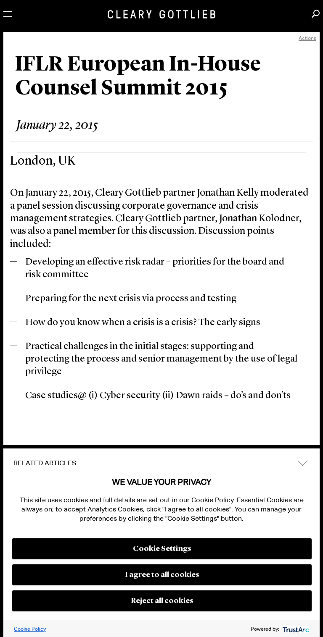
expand (303, 463)
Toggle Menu (7, 14)
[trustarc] (295, 629)
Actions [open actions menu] (307, 38)
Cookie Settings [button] (162, 549)
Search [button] (316, 14)
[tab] (161, 463)
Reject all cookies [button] (162, 601)
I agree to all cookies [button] (162, 575)
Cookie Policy (30, 629)
